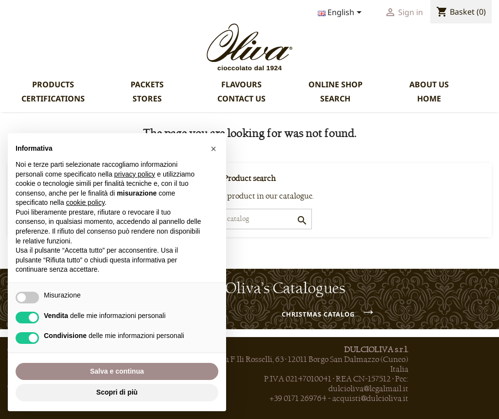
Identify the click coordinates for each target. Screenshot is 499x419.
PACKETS (147, 84)
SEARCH (335, 98)
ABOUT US (429, 84)
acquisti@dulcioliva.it (370, 398)
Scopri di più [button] (117, 392)
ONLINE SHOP (335, 84)
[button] (213, 149)
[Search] (250, 219)
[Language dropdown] (341, 13)
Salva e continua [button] (117, 371)
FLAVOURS (241, 84)
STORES (147, 98)
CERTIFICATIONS (53, 98)
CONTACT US (241, 98)
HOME (429, 98)
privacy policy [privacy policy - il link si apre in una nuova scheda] (134, 174)
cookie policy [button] (85, 202)
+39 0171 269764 (297, 398)
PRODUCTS (53, 84)
